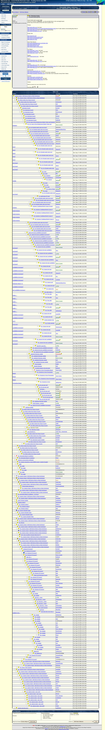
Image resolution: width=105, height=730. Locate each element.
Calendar (78, 8)
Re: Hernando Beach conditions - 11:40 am (28, 494)
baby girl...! (29, 557)
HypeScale (3, 29)
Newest (6, 35)
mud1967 (58, 314)
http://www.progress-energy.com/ (35, 37)
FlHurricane (5, 6)
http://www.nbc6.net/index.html (34, 61)
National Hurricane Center (64, 729)
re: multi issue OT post (44, 196)
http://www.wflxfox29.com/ (33, 44)
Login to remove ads (6, 81)
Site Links (3, 57)
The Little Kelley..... (48, 292)
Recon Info (3, 47)
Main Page (3, 14)
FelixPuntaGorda (60, 486)
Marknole (58, 565)
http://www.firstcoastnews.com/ (34, 72)
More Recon (4, 49)
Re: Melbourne (38, 653)
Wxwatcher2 (59, 441)
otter (57, 236)
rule (57, 104)
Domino (58, 206)
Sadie (57, 364)
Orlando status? (21, 502)
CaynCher (58, 97)
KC (56, 356)
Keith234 (58, 120)
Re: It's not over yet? (43, 385)
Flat (96, 11)
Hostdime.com (62, 726)
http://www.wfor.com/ (32, 60)
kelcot (57, 131)
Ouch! (29, 657)
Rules (73, 8)
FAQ (70, 8)
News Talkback (16, 12)
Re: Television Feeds (34, 429)
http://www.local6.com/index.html (35, 79)
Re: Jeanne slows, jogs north (33, 691)
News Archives (4, 20)
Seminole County (26, 108)
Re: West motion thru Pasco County (26, 100)
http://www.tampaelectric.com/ (34, 38)
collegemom (59, 651)
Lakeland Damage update (36, 354)
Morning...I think (38, 597)
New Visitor (10, 4)
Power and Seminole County (40, 575)
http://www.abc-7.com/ (32, 50)
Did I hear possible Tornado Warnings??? (31, 534)
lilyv (57, 276)
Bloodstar (58, 609)
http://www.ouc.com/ (32, 39)
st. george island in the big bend (42, 368)
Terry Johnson (59, 583)
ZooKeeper (58, 177)
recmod (57, 108)
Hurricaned (58, 502)
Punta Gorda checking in (28, 486)
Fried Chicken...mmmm (38, 403)
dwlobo (57, 544)
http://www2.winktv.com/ (33, 51)
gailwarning (58, 382)
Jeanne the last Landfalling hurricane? (37, 232)
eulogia (57, 585)
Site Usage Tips (4, 61)
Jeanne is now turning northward (25, 460)
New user (59, 8)
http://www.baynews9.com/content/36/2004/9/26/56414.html (41, 28)
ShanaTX (58, 139)
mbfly (57, 228)
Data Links (3, 59)
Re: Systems (47, 175)
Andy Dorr (58, 478)
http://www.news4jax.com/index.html (36, 73)
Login (2, 4)
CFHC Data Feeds (5, 65)
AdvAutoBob (59, 607)
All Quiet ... (42, 389)
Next (92, 11)
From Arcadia (38, 364)
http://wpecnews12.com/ (33, 45)
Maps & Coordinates (5, 42)
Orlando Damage (38, 366)
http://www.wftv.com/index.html (34, 78)
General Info (4, 56)
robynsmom (58, 102)
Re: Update (35, 593)
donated (46, 728)
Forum (2, 35)
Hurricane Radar (4, 51)
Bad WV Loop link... (41, 346)
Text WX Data (4, 63)
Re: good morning (43, 607)
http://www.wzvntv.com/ (33, 56)
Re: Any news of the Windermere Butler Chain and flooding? (40, 122)
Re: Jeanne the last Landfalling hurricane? (39, 234)
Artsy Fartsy (59, 370)
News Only (3, 16)
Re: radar (22, 466)
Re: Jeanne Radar (50, 189)
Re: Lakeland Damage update (39, 356)
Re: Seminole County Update (37, 439)
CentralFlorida (59, 421)
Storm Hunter (59, 555)
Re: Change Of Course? (30, 551)
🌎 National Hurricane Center (5, 78)
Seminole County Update (35, 437)
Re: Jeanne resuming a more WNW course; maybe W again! (33, 462)
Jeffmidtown (59, 310)
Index (88, 11)
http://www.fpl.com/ (31, 35)
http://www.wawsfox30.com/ (34, 71)
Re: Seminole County (28, 110)
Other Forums (63, 7)
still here (42, 609)
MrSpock (58, 512)
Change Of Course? (28, 549)
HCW (57, 466)
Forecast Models (4, 45)
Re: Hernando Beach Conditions (25, 456)
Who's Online (65, 8)
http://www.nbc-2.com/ (32, 52)
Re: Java (44, 171)
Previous (83, 11)
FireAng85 (58, 506)
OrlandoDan (59, 106)
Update (33, 591)
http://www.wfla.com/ (32, 27)
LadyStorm (58, 500)
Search (2, 22)
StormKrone (59, 451)
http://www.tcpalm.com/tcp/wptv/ (35, 46)
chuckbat (58, 498)
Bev (57, 173)
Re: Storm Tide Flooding (26, 667)
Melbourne (36, 651)
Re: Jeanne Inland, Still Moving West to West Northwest (31, 98)
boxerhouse (58, 569)
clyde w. (58, 504)
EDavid (57, 116)
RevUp (57, 219)
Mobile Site (3, 68)
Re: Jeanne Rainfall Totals (24, 510)
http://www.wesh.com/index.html (35, 77)
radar (20, 464)
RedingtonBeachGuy (61, 129)
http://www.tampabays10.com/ (34, 31)
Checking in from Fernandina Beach (44, 370)
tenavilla (58, 417)
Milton (68, 3)
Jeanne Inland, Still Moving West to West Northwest (27, 96)
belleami (58, 368)
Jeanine (58, 591)
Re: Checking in (49, 177)
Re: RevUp (21, 522)
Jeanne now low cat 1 (23, 708)
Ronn (57, 419)
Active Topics (74, 7)
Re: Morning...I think (40, 599)
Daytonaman (59, 327)
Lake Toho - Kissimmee (61, 431)
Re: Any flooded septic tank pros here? (37, 127)
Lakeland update (29, 407)
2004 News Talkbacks (24, 12)
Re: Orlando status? (24, 504)
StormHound (59, 112)
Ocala (57, 524)
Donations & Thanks (5, 37)
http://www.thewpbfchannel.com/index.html (37, 43)
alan (57, 366)
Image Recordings (5, 43)
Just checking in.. (31, 431)
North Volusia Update (23, 500)
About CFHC (4, 67)
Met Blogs (3, 18)
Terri (57, 110)
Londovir (58, 279)
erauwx (57, 532)
